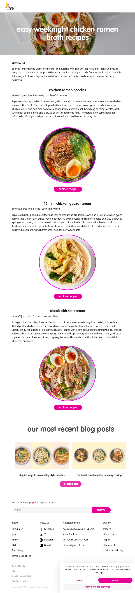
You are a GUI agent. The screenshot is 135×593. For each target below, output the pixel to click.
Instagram (47, 540)
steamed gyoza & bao (73, 545)
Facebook (47, 529)
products (107, 529)
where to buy (109, 534)
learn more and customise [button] (97, 587)
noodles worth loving (113, 550)
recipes (106, 540)
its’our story (17, 529)
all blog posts (76, 484)
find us (15, 540)
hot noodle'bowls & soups (75, 540)
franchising (17, 550)
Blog (14, 571)
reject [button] (80, 580)
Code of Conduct (19, 566)
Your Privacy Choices (21, 581)
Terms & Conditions (21, 556)
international (109, 545)
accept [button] (115, 580)
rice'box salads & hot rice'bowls (78, 529)
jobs (14, 534)
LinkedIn (46, 545)
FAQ (14, 545)
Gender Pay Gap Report (22, 576)
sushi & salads (70, 534)
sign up (101, 510)
